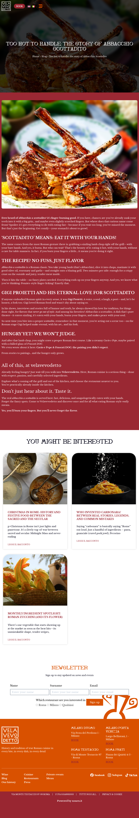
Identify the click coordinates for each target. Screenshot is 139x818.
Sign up (95, 702)
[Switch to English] (122, 6)
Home (35, 56)
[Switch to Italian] (127, 6)
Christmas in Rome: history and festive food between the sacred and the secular (34, 516)
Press (27, 782)
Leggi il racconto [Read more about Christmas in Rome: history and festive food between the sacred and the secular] (19, 544)
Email (94, 685)
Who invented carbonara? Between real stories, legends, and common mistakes (103, 516)
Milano (53, 705)
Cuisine (28, 774)
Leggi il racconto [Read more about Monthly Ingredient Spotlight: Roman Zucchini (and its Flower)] (19, 640)
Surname (56, 685)
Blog (44, 56)
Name (14, 685)
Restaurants (31, 778)
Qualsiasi (66, 705)
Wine (5, 774)
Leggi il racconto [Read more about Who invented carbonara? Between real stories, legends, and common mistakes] (88, 541)
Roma (41, 705)
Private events (55, 774)
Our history (9, 782)
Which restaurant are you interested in (61, 700)
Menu (50, 778)
